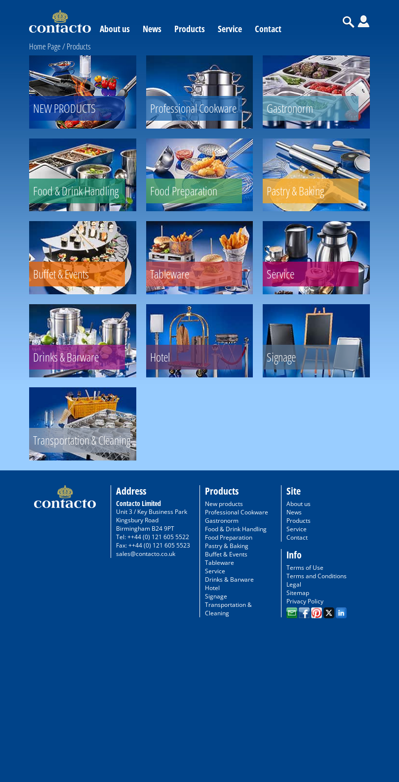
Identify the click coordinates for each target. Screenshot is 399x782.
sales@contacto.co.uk (145, 554)
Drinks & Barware (229, 579)
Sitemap (297, 593)
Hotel (212, 588)
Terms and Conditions (316, 576)
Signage (216, 596)
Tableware (219, 562)
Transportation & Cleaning (228, 608)
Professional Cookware (236, 512)
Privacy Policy (304, 601)
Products (189, 29)
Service (230, 29)
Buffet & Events (226, 554)
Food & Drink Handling (236, 529)
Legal (293, 584)
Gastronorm (222, 520)
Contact (268, 29)
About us (115, 29)
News (152, 29)
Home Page (45, 46)
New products (224, 504)
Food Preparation (228, 537)
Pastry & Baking (226, 546)
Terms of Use (304, 567)
